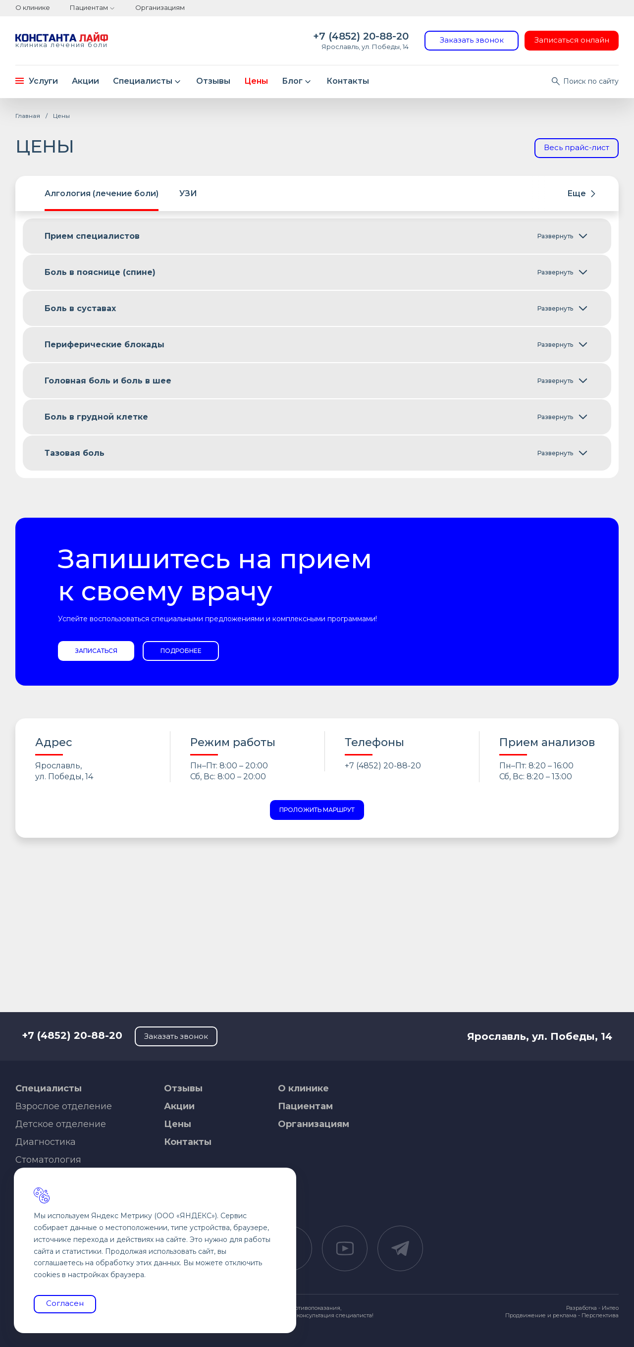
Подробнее (181, 650)
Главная (27, 115)
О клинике (32, 7)
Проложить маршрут (317, 809)
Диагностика (45, 1141)
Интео (610, 1307)
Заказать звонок (472, 40)
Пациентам (89, 7)
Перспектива (600, 1315)
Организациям (160, 7)
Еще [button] (581, 193)
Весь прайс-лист (576, 147)
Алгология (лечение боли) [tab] (101, 193)
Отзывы (213, 81)
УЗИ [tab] (188, 193)
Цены (256, 81)
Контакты (347, 81)
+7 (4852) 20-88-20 (361, 36)
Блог (298, 81)
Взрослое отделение (63, 1106)
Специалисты (148, 81)
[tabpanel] (317, 344)
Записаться (96, 650)
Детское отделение (60, 1124)
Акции (85, 81)
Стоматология (48, 1159)
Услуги (36, 81)
